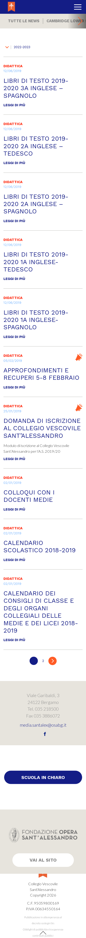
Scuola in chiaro (43, 777)
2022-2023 (17, 47)
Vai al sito (43, 860)
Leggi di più (14, 105)
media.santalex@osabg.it (43, 725)
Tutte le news (23, 21)
